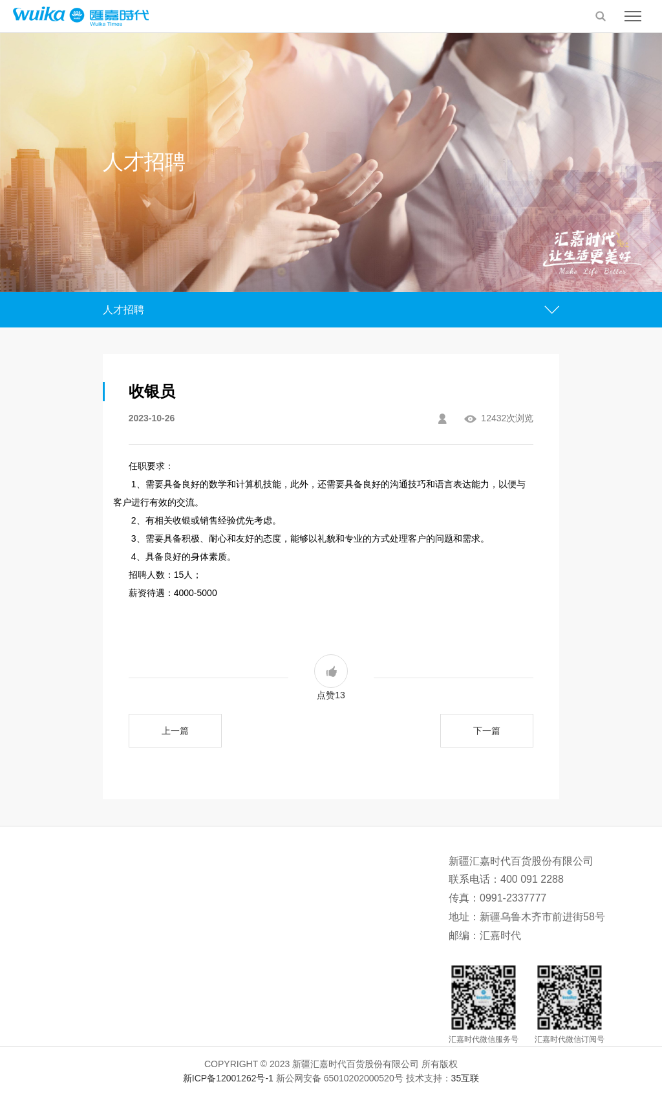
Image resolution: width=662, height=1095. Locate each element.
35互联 (465, 1078)
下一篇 (486, 730)
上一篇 (175, 730)
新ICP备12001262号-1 (228, 1078)
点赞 (331, 677)
